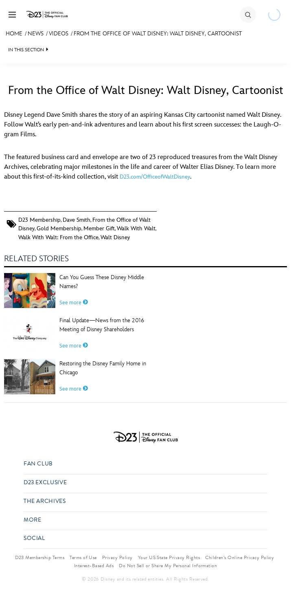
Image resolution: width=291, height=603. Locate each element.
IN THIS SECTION (26, 50)
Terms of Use (83, 557)
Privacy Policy (117, 557)
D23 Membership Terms (40, 557)
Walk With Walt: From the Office (58, 237)
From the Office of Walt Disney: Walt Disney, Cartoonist (158, 33)
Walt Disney (115, 237)
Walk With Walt (136, 228)
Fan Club (38, 464)
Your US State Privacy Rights (169, 557)
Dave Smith (76, 219)
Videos (58, 33)
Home (14, 33)
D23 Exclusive (45, 482)
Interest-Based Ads (94, 565)
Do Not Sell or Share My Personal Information (168, 565)
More (33, 520)
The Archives (45, 501)
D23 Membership (39, 219)
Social (34, 538)
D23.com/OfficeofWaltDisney (155, 176)
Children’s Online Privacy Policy (239, 557)
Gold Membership (59, 228)
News (36, 33)
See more (73, 302)
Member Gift (99, 228)
